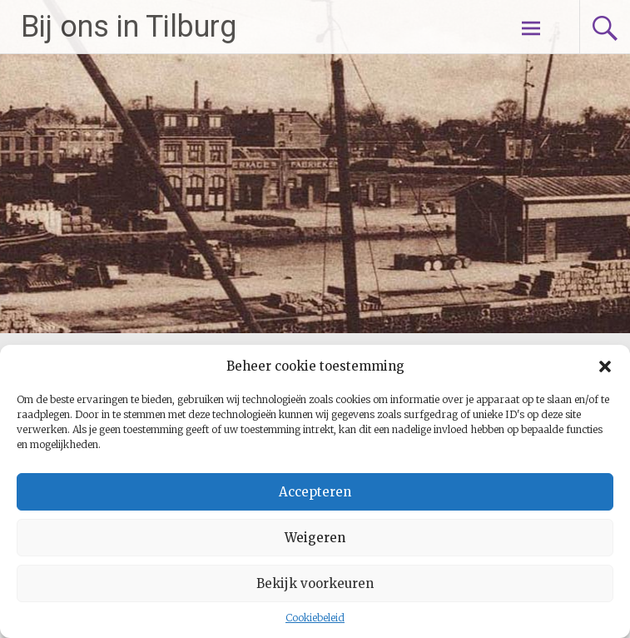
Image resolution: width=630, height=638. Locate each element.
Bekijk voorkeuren (315, 583)
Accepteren (315, 492)
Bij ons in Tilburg (128, 26)
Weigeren (315, 538)
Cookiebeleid (315, 617)
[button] (605, 366)
